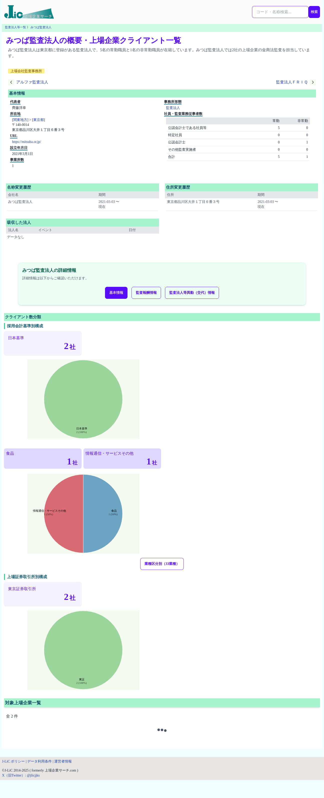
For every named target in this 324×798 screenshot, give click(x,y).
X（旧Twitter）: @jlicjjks (21, 775)
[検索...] (280, 12)
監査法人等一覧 (15, 27)
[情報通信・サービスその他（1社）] (122, 458)
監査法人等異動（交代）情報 (192, 293)
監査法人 (173, 108)
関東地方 (20, 120)
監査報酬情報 (146, 293)
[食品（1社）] (43, 458)
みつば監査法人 (41, 27)
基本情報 (116, 293)
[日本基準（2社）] (43, 343)
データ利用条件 (39, 761)
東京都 (38, 120)
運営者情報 (63, 761)
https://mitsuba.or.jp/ (26, 142)
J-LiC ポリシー (13, 761)
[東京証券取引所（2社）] (43, 594)
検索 (314, 12)
